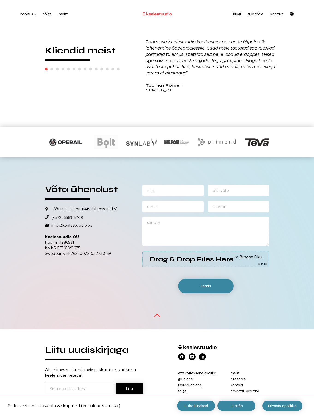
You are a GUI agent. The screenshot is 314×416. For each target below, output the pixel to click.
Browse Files (250, 257)
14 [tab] (118, 69)
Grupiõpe (185, 379)
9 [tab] (90, 69)
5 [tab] (68, 69)
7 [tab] (79, 69)
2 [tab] (51, 69)
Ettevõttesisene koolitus (197, 373)
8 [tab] (85, 69)
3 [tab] (57, 69)
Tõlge (47, 14)
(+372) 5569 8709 (67, 217)
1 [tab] (46, 69)
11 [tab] (101, 69)
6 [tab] (74, 69)
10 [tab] (96, 69)
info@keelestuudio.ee (71, 225)
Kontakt (276, 14)
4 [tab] (63, 69)
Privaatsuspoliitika (245, 391)
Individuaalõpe (190, 385)
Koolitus (26, 14)
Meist (63, 14)
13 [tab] (112, 69)
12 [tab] (107, 69)
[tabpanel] (211, 65)
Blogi (237, 14)
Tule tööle (255, 14)
